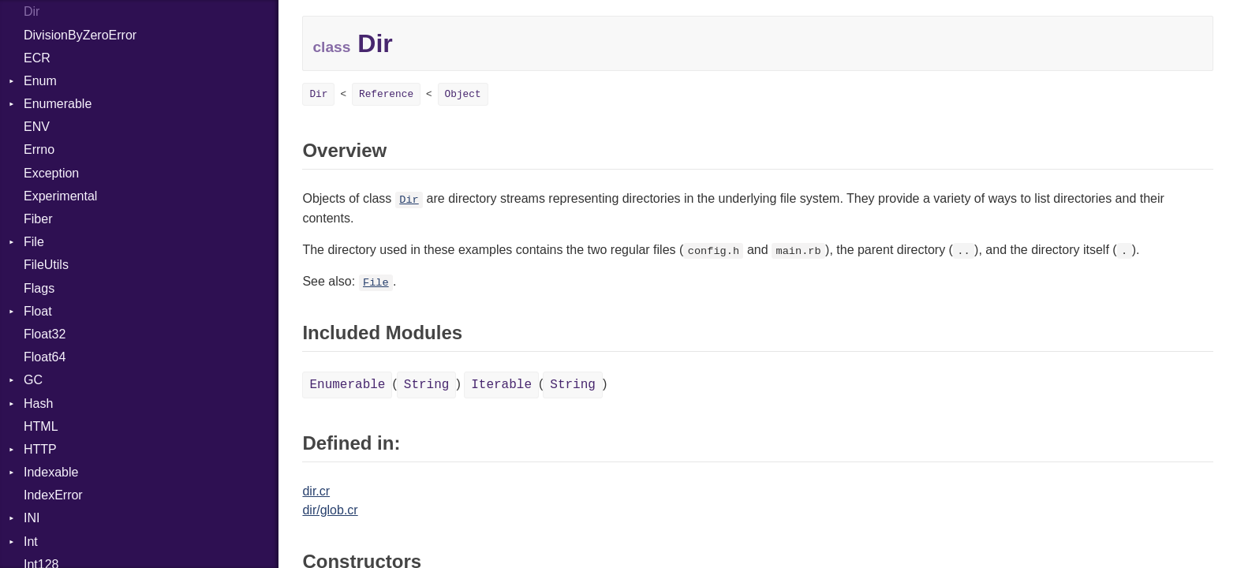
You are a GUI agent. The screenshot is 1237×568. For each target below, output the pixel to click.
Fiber (38, 219)
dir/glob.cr (329, 510)
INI (31, 518)
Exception (51, 173)
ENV (37, 126)
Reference (386, 94)
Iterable (501, 385)
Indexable (51, 472)
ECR (37, 58)
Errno (39, 149)
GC (33, 380)
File (34, 241)
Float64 (44, 357)
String (427, 385)
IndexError (53, 495)
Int (31, 541)
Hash (38, 403)
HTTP (40, 449)
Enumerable (58, 103)
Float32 (44, 334)
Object (463, 94)
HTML (41, 426)
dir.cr (316, 491)
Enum (40, 81)
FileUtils (46, 264)
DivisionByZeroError (80, 35)
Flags (39, 288)
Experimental (60, 196)
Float (38, 311)
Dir (31, 11)
